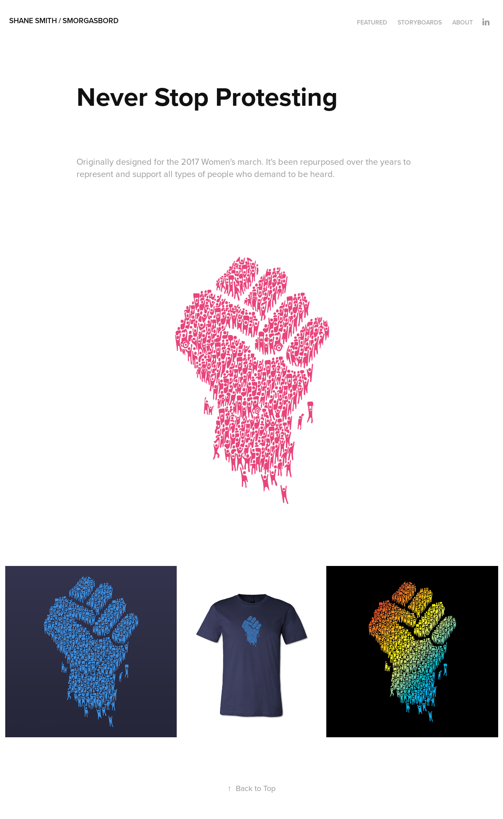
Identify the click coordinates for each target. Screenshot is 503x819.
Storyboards (420, 22)
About (462, 22)
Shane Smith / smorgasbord (64, 20)
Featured (372, 22)
